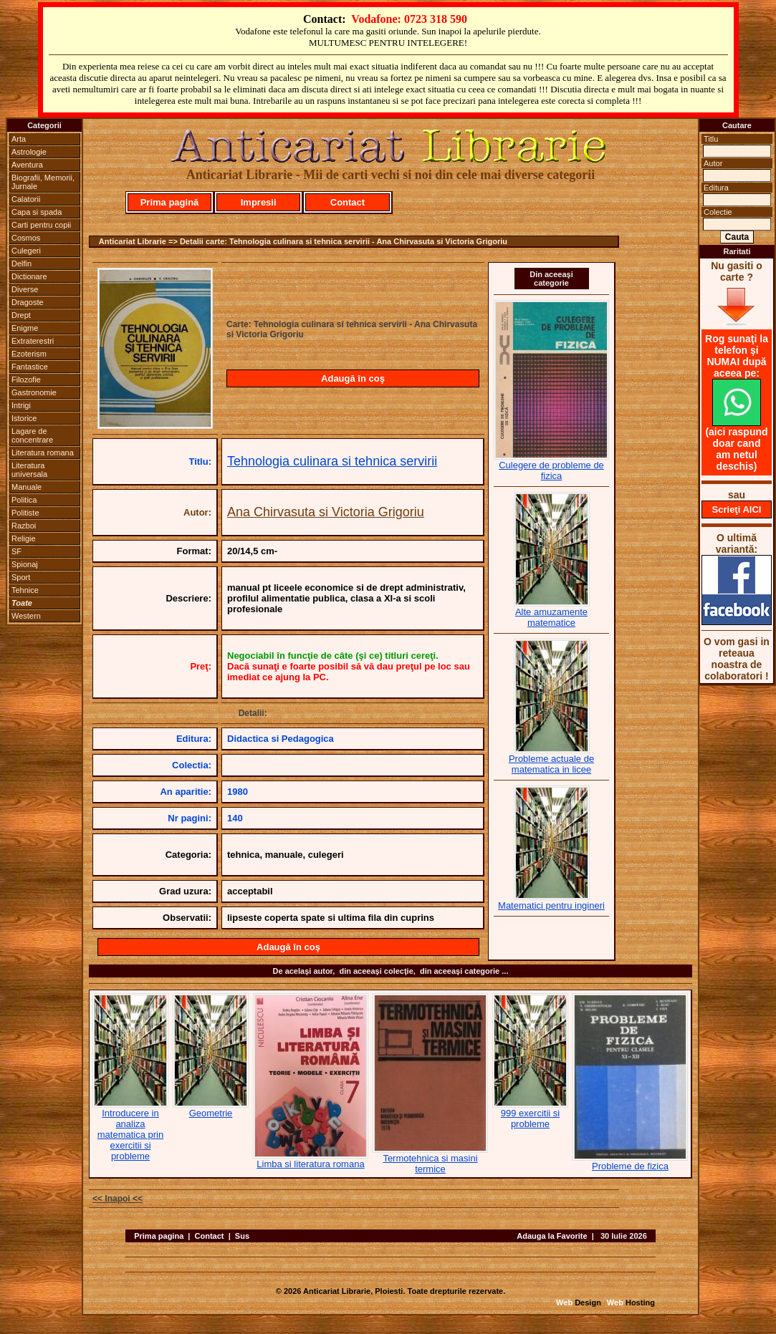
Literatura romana (42, 452)
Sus (242, 1236)
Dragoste (27, 302)
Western (26, 616)
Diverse (24, 289)
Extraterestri (32, 341)
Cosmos (25, 237)
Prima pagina (158, 1236)
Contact (347, 202)
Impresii (259, 202)
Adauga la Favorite (552, 1236)
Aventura (27, 164)
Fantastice (29, 366)
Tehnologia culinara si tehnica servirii (332, 461)
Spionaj (24, 564)
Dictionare (29, 276)
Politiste (25, 512)
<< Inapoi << (117, 1199)
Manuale (26, 487)
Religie (23, 538)
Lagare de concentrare (32, 435)
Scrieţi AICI (737, 509)
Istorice (24, 418)
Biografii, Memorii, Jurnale (43, 181)
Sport (20, 577)
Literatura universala (29, 469)
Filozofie (26, 379)
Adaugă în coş (353, 378)
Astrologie (29, 152)
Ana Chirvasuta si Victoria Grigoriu (325, 512)
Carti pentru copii (41, 225)
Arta (18, 139)
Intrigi (21, 405)
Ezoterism (29, 353)
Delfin (21, 263)
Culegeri (26, 250)
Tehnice (25, 590)
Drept (21, 315)
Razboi (23, 525)
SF (16, 551)
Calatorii (25, 199)
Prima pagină (169, 202)
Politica (24, 500)
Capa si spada (36, 212)
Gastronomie (34, 392)
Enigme (24, 328)
